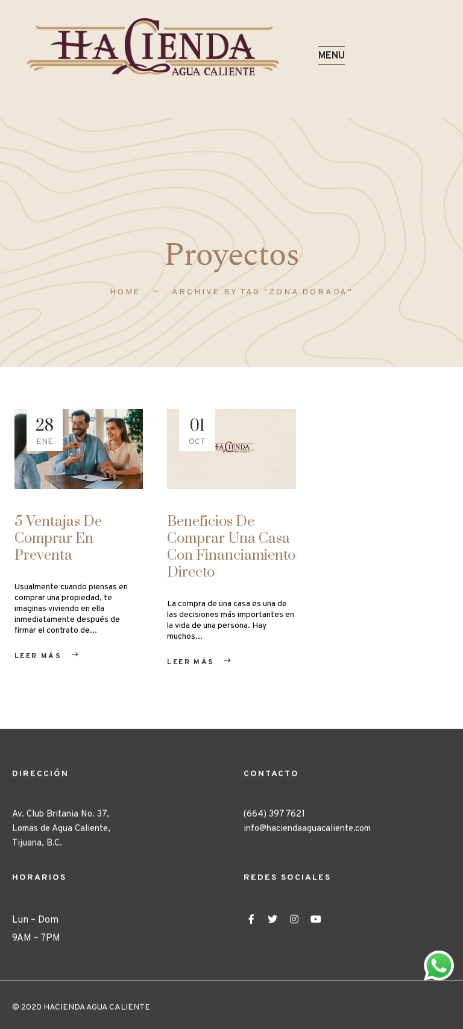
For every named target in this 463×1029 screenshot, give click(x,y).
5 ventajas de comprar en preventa (58, 539)
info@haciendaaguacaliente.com (307, 841)
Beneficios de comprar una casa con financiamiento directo (231, 547)
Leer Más (37, 656)
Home (125, 292)
